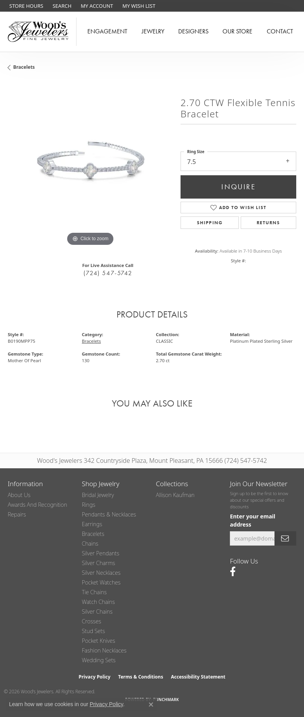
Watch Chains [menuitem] (98, 601)
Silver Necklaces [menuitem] (101, 572)
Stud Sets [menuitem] (93, 631)
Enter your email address (252, 520)
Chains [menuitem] (90, 543)
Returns (268, 223)
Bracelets (24, 67)
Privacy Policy (95, 676)
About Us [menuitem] (19, 495)
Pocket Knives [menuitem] (98, 640)
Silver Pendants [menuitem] (100, 553)
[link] (25, 6)
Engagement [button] (107, 31)
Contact (280, 31)
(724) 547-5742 (107, 273)
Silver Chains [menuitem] (97, 611)
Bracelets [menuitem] (93, 533)
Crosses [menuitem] (91, 621)
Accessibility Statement (198, 676)
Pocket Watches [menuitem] (101, 582)
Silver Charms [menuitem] (98, 563)
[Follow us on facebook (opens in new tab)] (233, 571)
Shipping (210, 223)
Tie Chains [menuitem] (94, 592)
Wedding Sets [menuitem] (99, 660)
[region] (90, 165)
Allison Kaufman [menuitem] (175, 495)
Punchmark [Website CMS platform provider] (166, 699)
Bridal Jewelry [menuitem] (98, 495)
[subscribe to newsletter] (285, 538)
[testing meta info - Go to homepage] (38, 31)
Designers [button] (193, 31)
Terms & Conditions (140, 676)
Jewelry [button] (153, 31)
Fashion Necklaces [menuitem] (104, 650)
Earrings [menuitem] (92, 524)
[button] (61, 6)
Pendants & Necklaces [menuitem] (109, 514)
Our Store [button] (237, 31)
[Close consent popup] (151, 704)
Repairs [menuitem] (17, 514)
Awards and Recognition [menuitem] (37, 504)
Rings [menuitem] (89, 504)
